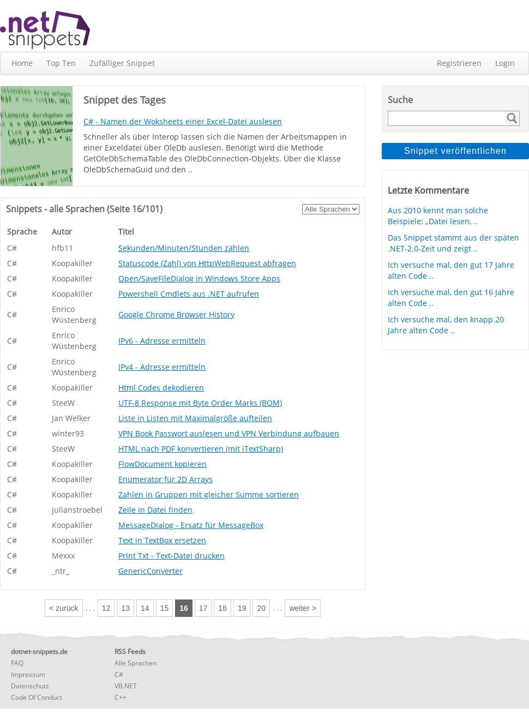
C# (119, 674)
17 (203, 608)
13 (125, 608)
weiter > (302, 608)
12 (106, 608)
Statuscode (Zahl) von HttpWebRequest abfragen (207, 263)
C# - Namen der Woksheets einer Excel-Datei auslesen (182, 121)
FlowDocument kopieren (162, 464)
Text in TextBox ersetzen (162, 540)
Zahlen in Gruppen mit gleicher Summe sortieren (208, 494)
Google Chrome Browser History (176, 314)
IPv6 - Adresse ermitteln (162, 340)
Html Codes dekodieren (161, 387)
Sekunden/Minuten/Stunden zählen (183, 248)
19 (242, 608)
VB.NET (126, 686)
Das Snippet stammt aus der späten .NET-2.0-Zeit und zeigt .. (453, 243)
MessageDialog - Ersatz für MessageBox (190, 525)
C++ (121, 697)
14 (145, 608)
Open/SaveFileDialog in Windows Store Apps (199, 278)
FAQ (17, 663)
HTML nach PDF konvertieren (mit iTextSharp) (200, 448)
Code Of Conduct (36, 697)
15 (164, 608)
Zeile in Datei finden (155, 510)
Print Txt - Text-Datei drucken (171, 555)
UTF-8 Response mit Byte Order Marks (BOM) (200, 403)
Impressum (28, 674)
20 (261, 608)
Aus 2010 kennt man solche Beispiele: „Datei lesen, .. (438, 215)
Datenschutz (30, 686)
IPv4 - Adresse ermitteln (162, 367)
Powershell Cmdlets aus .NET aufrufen (188, 294)
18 (222, 608)
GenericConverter (150, 571)
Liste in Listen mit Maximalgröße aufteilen (195, 418)
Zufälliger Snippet (122, 63)
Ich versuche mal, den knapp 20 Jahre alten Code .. (446, 324)
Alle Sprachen (136, 663)
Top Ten (61, 63)
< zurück (63, 608)
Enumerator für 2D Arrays (165, 479)
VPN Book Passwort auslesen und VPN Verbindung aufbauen (228, 433)
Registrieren (459, 63)
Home (22, 63)
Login (505, 63)
